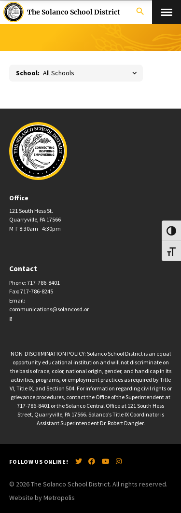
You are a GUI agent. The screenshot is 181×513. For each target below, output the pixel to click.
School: (28, 73)
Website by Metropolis (42, 497)
